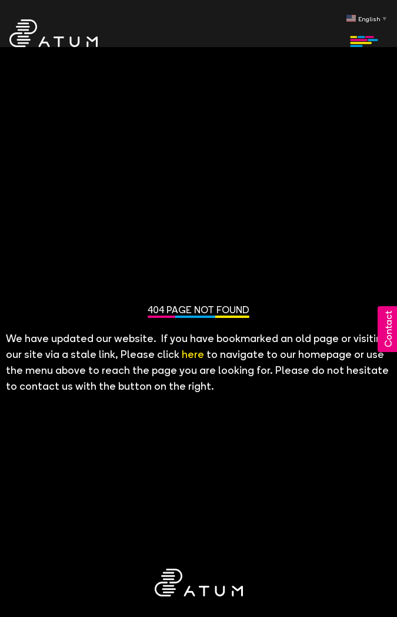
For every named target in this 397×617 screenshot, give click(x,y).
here (193, 353)
